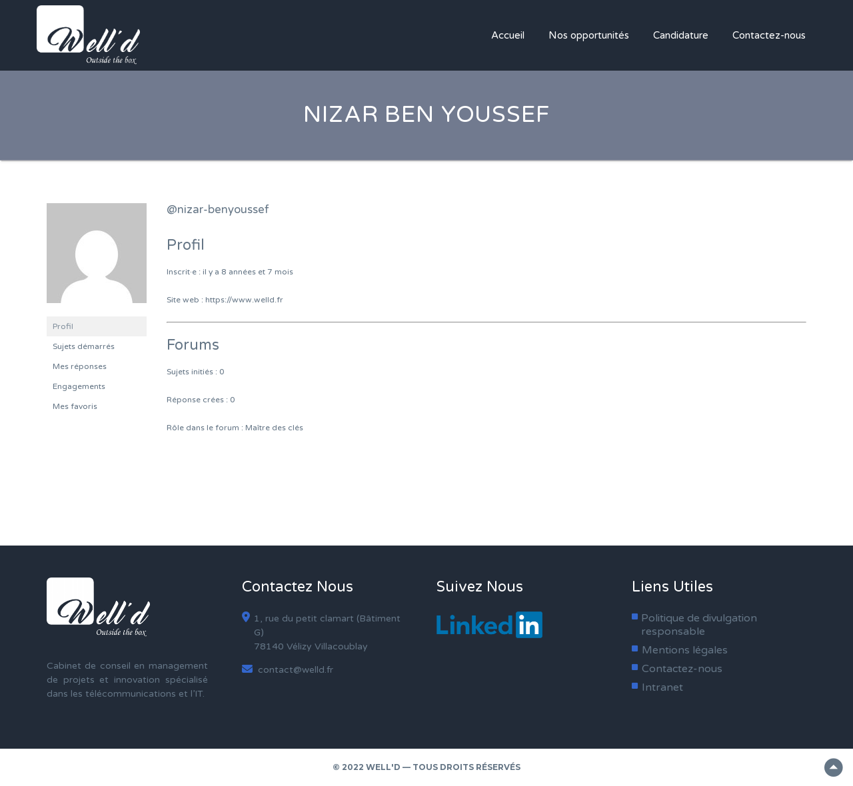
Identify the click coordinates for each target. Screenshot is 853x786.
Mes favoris (75, 406)
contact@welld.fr (287, 669)
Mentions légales (685, 650)
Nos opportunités (588, 35)
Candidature (680, 35)
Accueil (507, 35)
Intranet (662, 687)
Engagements (79, 386)
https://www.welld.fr (244, 299)
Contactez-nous (769, 35)
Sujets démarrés (84, 346)
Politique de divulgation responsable (699, 624)
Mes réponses (80, 366)
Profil (63, 326)
